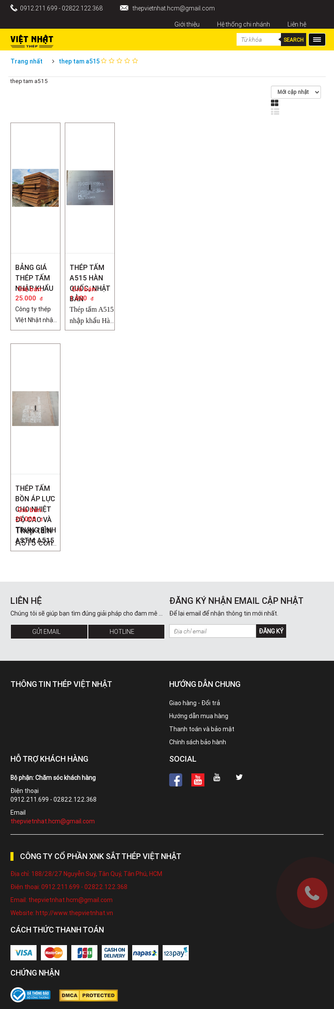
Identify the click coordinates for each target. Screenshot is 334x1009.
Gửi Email (46, 632)
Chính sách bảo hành (197, 742)
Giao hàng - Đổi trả (194, 703)
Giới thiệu (187, 24)
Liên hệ (296, 24)
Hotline (122, 632)
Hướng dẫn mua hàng (198, 716)
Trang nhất (26, 61)
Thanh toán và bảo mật (201, 729)
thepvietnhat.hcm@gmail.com (174, 8)
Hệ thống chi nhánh (243, 24)
